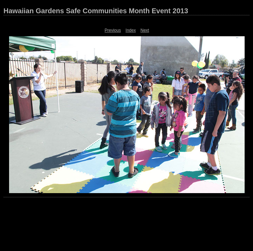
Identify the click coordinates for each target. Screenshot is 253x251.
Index (131, 30)
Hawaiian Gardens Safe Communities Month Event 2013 (95, 11)
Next (145, 30)
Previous (113, 30)
